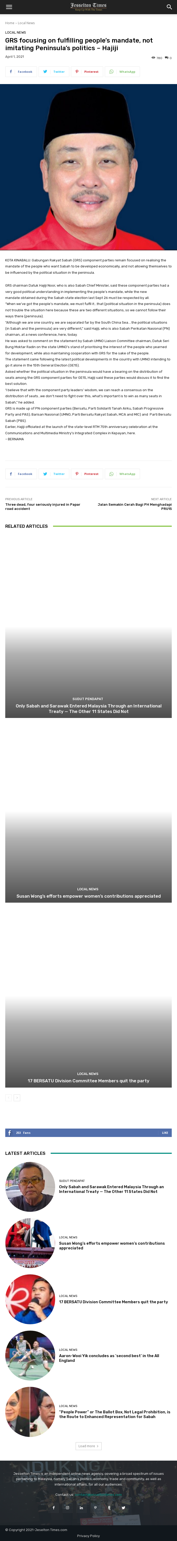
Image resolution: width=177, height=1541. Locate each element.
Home (9, 23)
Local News (26, 23)
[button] (9, 7)
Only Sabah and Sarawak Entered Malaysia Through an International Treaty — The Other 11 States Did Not (89, 708)
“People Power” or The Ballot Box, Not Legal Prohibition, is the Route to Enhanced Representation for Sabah (114, 1414)
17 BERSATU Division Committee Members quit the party (88, 1080)
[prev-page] (8, 1097)
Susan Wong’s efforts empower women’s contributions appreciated (89, 896)
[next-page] (17, 1097)
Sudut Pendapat (87, 699)
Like (165, 1133)
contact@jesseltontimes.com (98, 1495)
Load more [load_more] (89, 1446)
